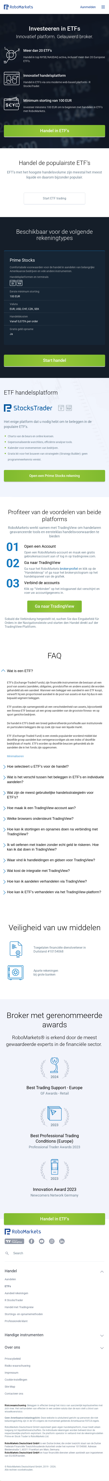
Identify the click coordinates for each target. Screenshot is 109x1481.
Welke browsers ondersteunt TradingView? (40, 819)
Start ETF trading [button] (54, 198)
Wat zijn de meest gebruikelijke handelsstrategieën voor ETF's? (50, 795)
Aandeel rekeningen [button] (16, 1293)
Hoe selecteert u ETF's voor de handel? (38, 766)
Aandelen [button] (10, 1279)
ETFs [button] (8, 1286)
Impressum (11, 1372)
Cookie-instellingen (16, 1379)
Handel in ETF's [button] (54, 130)
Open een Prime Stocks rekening (54, 476)
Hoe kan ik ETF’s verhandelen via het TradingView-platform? (54, 892)
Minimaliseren (15, 756)
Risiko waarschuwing (17, 1365)
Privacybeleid (13, 1358)
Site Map (10, 1386)
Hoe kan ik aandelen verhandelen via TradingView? (47, 881)
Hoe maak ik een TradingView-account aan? (41, 808)
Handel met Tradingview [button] (19, 1307)
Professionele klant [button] (16, 1321)
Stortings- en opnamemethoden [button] (24, 1314)
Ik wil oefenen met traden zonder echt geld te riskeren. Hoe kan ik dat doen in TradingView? (53, 847)
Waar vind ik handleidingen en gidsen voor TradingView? (51, 860)
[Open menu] (103, 7)
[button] (27, 7)
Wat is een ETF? (20, 671)
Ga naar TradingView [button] (54, 606)
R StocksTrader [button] (14, 1300)
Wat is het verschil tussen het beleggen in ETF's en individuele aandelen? (55, 779)
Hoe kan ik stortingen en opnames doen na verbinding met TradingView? (52, 831)
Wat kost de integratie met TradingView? (38, 871)
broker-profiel (69, 569)
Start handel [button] (54, 360)
